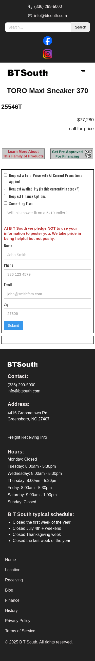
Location (13, 570)
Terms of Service (20, 631)
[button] (83, 72)
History (11, 610)
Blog (9, 590)
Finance (12, 600)
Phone (8, 265)
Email (8, 284)
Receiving (14, 580)
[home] (26, 72)
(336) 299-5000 (21, 385)
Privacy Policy (17, 621)
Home (10, 559)
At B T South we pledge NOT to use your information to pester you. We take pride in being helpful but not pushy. (42, 233)
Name (8, 245)
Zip (6, 304)
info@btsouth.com (24, 391)
